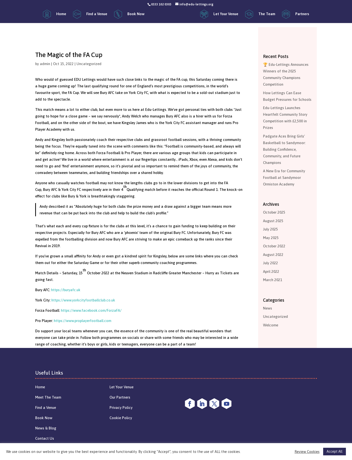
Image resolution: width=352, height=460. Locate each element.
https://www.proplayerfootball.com (82, 321)
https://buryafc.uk (65, 290)
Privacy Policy (121, 407)
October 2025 (274, 212)
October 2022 (274, 246)
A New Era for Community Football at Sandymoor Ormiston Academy (284, 177)
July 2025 (270, 229)
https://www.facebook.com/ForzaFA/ (91, 310)
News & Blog (45, 428)
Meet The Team (48, 397)
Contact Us (44, 438)
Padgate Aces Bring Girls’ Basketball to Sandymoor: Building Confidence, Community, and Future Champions (284, 149)
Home (40, 387)
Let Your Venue (121, 387)
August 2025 (273, 221)
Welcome (270, 325)
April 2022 (271, 271)
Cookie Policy (121, 418)
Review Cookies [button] (307, 451)
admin (45, 64)
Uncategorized (89, 64)
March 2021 (272, 280)
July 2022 (270, 263)
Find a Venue (45, 407)
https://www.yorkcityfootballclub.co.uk (83, 300)
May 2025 (271, 238)
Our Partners (120, 397)
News (267, 308)
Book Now (43, 418)
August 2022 (273, 255)
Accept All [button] (334, 451)
